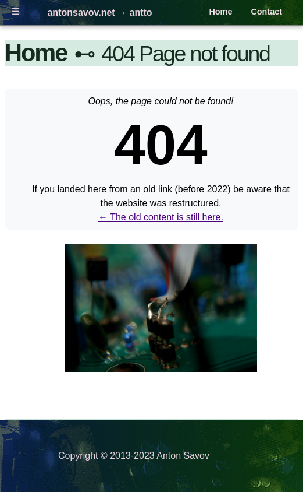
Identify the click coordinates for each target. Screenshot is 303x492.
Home (220, 11)
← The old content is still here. (160, 217)
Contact (266, 11)
